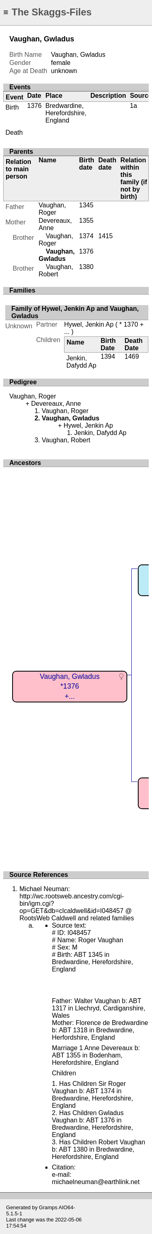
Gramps (48, 1207)
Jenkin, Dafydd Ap (81, 362)
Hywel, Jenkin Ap (88, 324)
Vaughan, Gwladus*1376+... (69, 686)
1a (133, 105)
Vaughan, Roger (52, 209)
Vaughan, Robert (56, 270)
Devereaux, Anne (56, 403)
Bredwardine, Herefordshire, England (65, 113)
